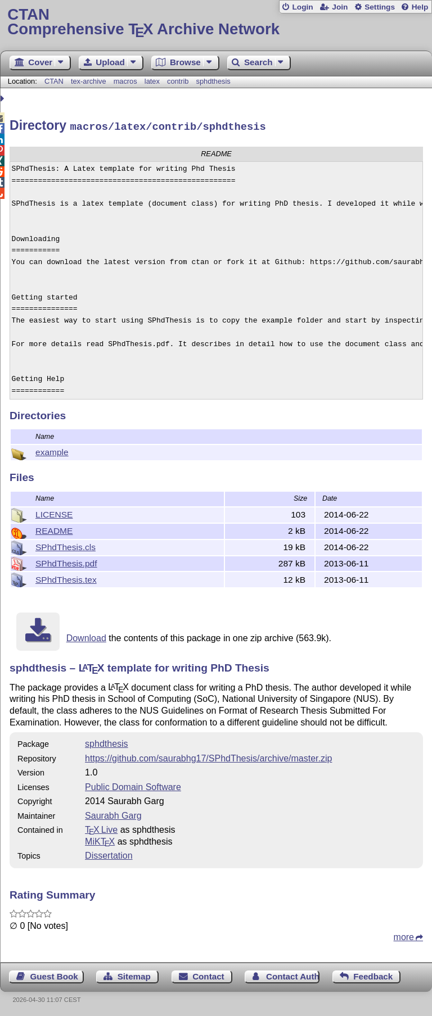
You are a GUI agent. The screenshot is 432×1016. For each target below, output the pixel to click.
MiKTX (100, 840)
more (404, 935)
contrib (177, 81)
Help (420, 7)
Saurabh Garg (113, 814)
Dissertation (108, 854)
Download (86, 636)
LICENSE (54, 513)
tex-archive (88, 81)
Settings (379, 7)
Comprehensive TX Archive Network (215, 22)
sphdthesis (213, 81)
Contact (208, 974)
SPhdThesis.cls (65, 545)
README (54, 529)
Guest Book (54, 974)
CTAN (54, 81)
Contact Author (293, 974)
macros (125, 81)
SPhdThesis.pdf (66, 561)
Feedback (373, 974)
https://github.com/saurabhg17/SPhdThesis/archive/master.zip (208, 756)
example (52, 450)
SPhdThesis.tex (66, 578)
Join (340, 7)
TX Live (101, 828)
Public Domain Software (133, 785)
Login (302, 7)
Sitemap (134, 974)
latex (152, 81)
